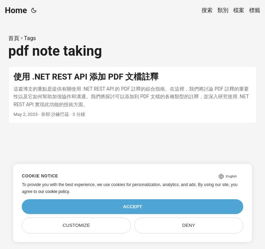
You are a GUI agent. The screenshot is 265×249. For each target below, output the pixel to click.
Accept (132, 206)
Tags (30, 38)
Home (16, 10)
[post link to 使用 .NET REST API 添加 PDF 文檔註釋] (132, 95)
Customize (76, 225)
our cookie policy (53, 191)
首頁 (13, 38)
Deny (188, 225)
